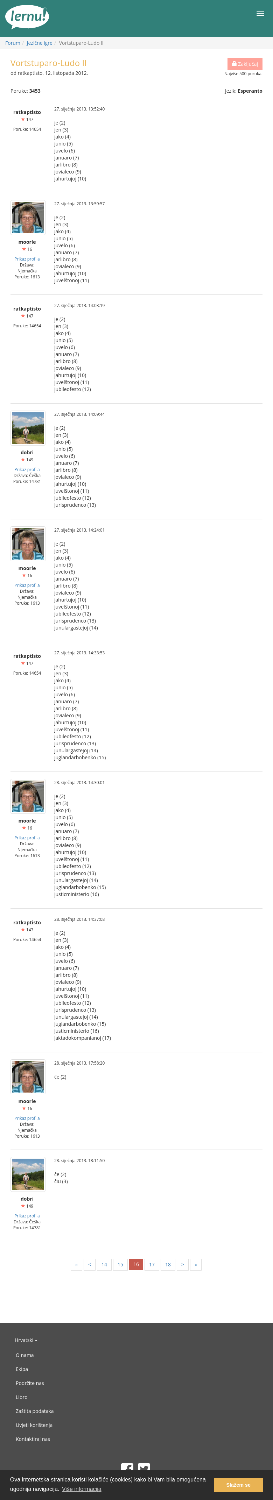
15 (120, 1264)
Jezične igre (39, 43)
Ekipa (22, 1369)
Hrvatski (26, 1340)
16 (136, 1264)
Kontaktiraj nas (33, 1439)
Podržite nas (30, 1383)
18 (168, 1264)
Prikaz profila (27, 259)
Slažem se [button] (238, 1485)
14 (104, 1264)
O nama (25, 1355)
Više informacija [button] (82, 1489)
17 (152, 1264)
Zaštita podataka (35, 1411)
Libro (22, 1397)
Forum (12, 43)
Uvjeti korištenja (34, 1425)
